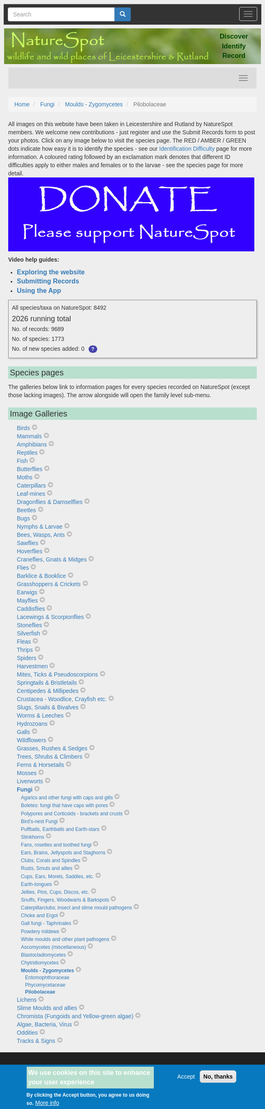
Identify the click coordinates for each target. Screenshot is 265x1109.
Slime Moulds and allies (47, 1008)
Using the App (39, 290)
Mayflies (27, 600)
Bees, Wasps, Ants (41, 534)
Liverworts (30, 781)
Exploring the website (51, 272)
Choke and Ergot (39, 915)
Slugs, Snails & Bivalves (47, 707)
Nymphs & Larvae (39, 526)
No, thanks (218, 1076)
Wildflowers (31, 740)
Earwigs (27, 592)
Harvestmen (32, 666)
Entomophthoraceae (47, 977)
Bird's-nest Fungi (39, 821)
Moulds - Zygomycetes (94, 104)
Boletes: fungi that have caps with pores (64, 805)
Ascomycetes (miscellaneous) (53, 947)
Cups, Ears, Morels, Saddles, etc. (57, 876)
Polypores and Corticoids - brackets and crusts (72, 814)
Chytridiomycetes (40, 963)
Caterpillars (31, 485)
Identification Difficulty (187, 148)
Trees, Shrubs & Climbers (49, 756)
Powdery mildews (40, 931)
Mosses (27, 773)
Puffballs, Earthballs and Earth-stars (60, 829)
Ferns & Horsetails (40, 765)
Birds (23, 428)
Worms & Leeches (40, 715)
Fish (22, 461)
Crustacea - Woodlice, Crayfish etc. (62, 699)
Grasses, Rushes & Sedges (52, 748)
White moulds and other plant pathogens (65, 939)
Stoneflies (29, 625)
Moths (24, 477)
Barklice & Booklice (41, 576)
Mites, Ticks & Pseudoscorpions (57, 674)
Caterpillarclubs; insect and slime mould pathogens (76, 908)
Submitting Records (48, 281)
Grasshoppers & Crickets (49, 584)
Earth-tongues (36, 884)
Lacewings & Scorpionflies (50, 617)
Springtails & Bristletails (47, 682)
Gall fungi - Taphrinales (46, 923)
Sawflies (27, 543)
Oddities (27, 1032)
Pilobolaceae (40, 992)
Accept (186, 1076)
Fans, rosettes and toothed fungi (56, 845)
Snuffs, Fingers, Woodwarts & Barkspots (65, 900)
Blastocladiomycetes (43, 955)
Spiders (26, 658)
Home (22, 104)
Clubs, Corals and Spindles (50, 860)
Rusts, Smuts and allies (46, 868)
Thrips (25, 650)
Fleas (24, 641)
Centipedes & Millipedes (47, 691)
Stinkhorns (32, 837)
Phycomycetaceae (45, 985)
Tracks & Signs (36, 1041)
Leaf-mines (31, 493)
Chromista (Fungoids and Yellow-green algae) (75, 1016)
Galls (23, 732)
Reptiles (27, 452)
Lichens (27, 999)
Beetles (26, 510)
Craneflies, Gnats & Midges (52, 559)
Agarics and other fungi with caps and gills (67, 798)
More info (47, 1103)
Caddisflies (31, 608)
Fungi (47, 104)
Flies (23, 567)
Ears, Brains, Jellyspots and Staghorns (63, 853)
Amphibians (32, 444)
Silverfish (28, 633)
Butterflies (29, 469)
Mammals (29, 436)
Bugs (23, 518)
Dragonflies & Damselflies (49, 502)
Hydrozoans (32, 723)
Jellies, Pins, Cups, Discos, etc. (55, 892)
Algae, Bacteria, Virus (44, 1024)
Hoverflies (29, 551)
